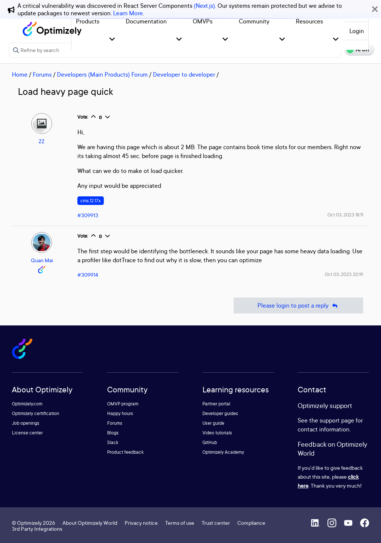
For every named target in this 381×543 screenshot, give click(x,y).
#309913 (87, 215)
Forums (42, 74)
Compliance (251, 522)
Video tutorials (217, 433)
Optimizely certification (35, 413)
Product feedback (125, 452)
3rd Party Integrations (37, 528)
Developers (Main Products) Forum (102, 74)
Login (356, 31)
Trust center (216, 522)
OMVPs (202, 21)
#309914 (87, 274)
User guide (213, 423)
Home (20, 74)
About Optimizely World (90, 522)
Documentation (146, 21)
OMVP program (122, 404)
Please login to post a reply (298, 305)
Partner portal (216, 404)
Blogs (113, 433)
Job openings (25, 423)
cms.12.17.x (90, 200)
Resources (309, 21)
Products (87, 21)
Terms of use (179, 522)
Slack (112, 442)
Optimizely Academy (223, 452)
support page (337, 420)
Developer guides (220, 413)
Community (254, 21)
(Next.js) (204, 5)
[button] (112, 39)
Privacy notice (141, 522)
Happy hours (120, 413)
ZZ (42, 141)
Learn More (128, 13)
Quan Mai (42, 260)
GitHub (209, 442)
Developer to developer (184, 74)
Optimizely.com (27, 404)
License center (27, 433)
